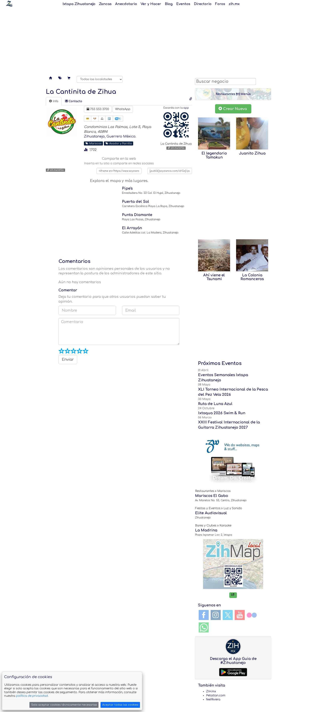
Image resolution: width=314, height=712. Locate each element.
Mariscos (94, 143)
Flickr (252, 615)
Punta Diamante (137, 215)
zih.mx (234, 4)
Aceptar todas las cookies (120, 704)
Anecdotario (126, 4)
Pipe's (127, 188)
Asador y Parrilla (119, 143)
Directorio (202, 4)
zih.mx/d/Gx (176, 148)
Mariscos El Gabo (211, 496)
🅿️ (109, 118)
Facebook (204, 615)
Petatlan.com (215, 695)
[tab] (53, 101)
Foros (220, 4)
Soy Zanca (9, 3)
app (186, 108)
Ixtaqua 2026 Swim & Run (221, 413)
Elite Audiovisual (211, 513)
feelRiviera (213, 699)
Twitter (228, 615)
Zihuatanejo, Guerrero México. (110, 136)
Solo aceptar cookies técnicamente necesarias (64, 704)
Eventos (183, 4)
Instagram (216, 615)
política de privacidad (32, 695)
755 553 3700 (98, 109)
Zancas (105, 4)
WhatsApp (122, 109)
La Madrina (206, 530)
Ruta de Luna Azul (215, 404)
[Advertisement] (157, 40)
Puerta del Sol (135, 202)
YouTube (240, 615)
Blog (169, 4)
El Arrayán (132, 228)
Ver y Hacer (151, 4)
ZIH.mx (211, 691)
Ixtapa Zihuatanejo (78, 4)
